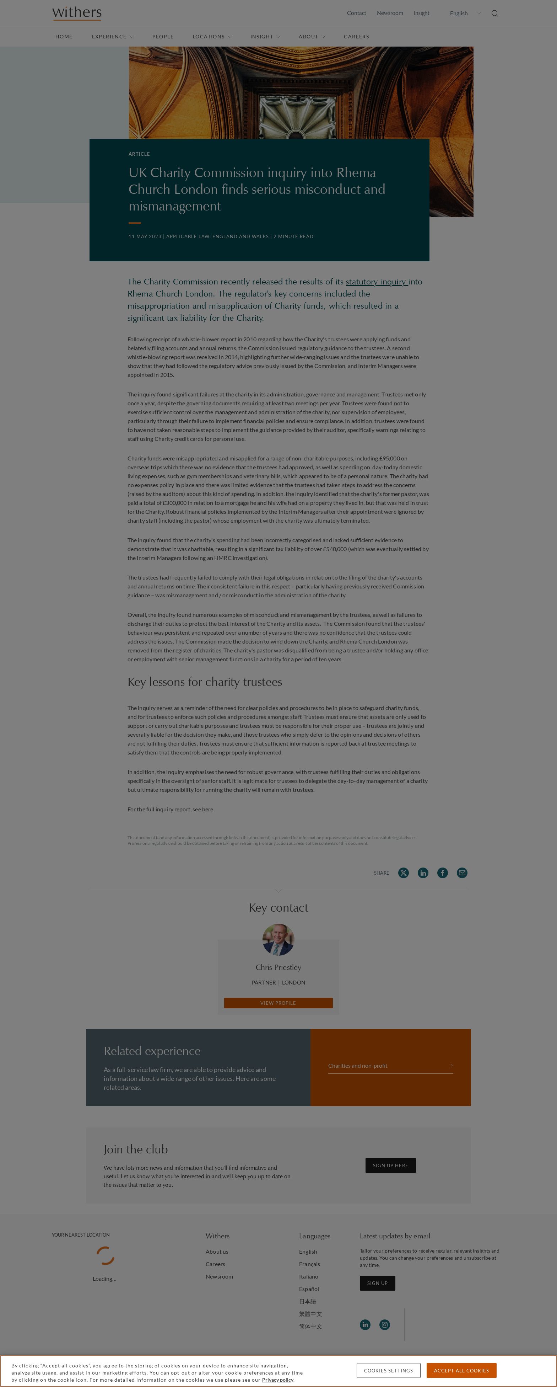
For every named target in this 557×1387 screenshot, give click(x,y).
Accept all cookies (461, 1370)
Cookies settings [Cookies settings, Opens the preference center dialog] (388, 1370)
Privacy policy (277, 1380)
